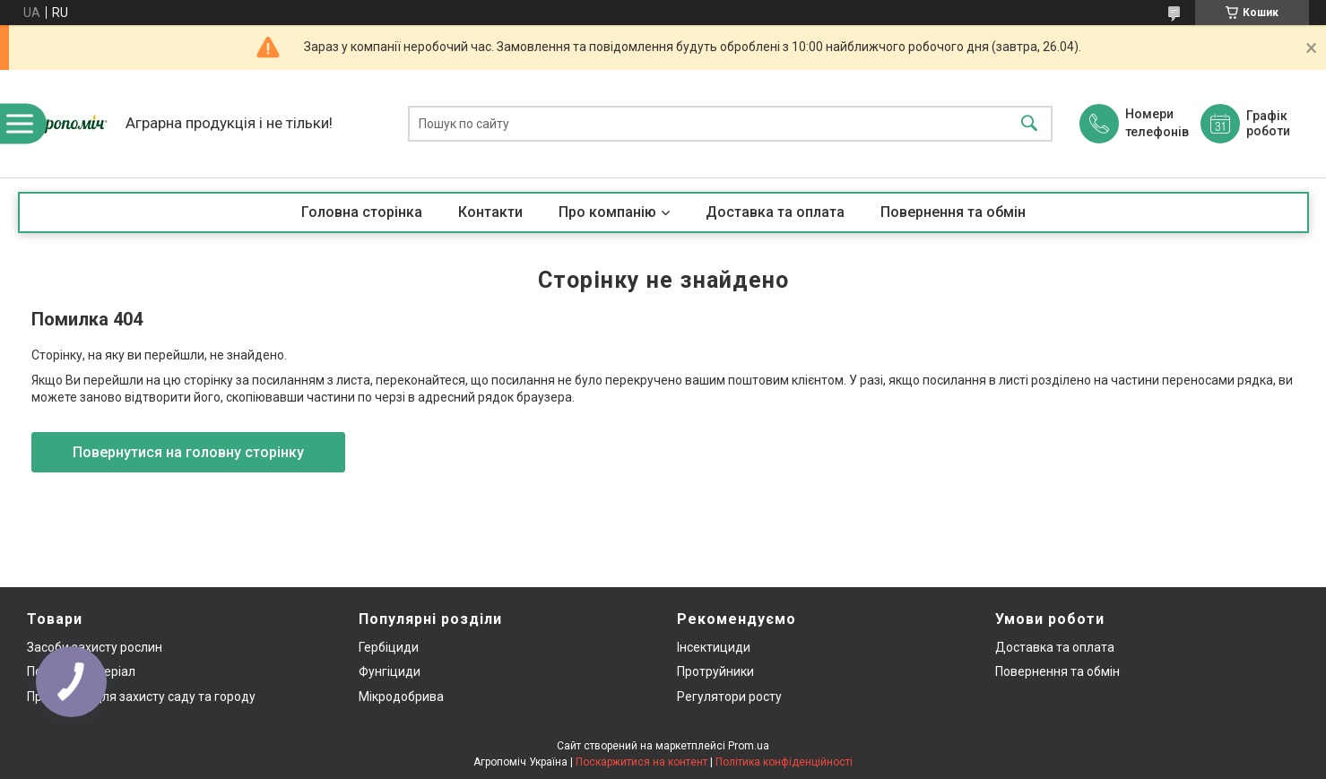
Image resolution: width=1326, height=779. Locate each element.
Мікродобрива (401, 696)
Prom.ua (748, 746)
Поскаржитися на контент (641, 762)
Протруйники (715, 671)
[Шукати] (1029, 124)
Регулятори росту (729, 696)
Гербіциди (389, 647)
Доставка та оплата (775, 212)
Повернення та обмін (953, 212)
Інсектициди (713, 647)
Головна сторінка (361, 212)
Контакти (490, 212)
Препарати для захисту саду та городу (141, 696)
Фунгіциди (389, 671)
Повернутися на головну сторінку (188, 452)
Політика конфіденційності (784, 762)
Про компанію (607, 212)
